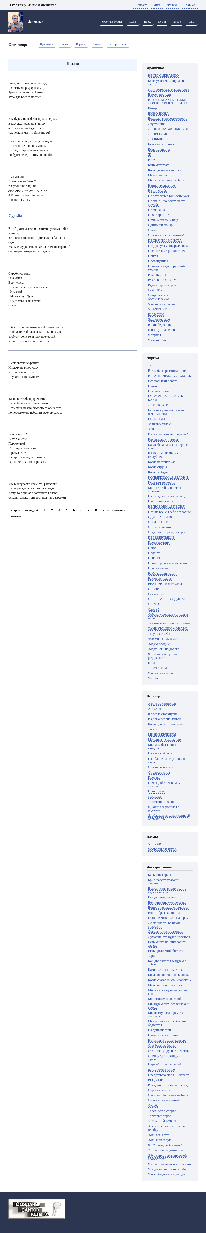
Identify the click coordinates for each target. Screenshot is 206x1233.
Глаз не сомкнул (159, 391)
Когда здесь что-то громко (167, 724)
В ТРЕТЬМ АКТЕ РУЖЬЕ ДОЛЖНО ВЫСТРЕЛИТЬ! (167, 101)
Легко (152, 729)
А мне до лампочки (162, 703)
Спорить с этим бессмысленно (159, 297)
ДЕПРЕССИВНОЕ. (162, 134)
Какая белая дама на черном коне (168, 446)
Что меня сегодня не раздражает (162, 656)
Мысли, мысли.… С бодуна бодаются (167, 1023)
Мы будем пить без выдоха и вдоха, (168, 1006)
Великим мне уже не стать (167, 902)
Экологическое (159, 319)
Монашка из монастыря (165, 739)
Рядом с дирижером (162, 285)
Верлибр (81, 44)
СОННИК (155, 290)
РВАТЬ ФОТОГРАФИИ (165, 584)
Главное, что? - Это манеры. (168, 918)
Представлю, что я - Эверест (168, 1075)
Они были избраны (162, 1045)
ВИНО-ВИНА (158, 113)
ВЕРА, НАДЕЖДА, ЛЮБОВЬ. (170, 376)
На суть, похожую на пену (166, 496)
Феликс (172, 5)
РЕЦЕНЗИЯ (157, 1080)
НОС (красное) (159, 215)
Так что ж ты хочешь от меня (169, 623)
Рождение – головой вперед (168, 1085)
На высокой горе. (160, 753)
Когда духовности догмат (166, 170)
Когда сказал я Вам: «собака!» (169, 980)
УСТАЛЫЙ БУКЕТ (162, 1121)
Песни (162, 21)
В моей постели (159, 94)
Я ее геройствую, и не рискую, (170, 1164)
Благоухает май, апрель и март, (166, 82)
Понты (153, 256)
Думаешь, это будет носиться (169, 937)
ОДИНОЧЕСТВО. (161, 517)
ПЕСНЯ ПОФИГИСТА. (165, 240)
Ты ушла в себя (159, 634)
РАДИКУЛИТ (158, 275)
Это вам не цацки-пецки (165, 1150)
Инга (157, 5)
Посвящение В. (159, 261)
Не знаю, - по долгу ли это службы (166, 202)
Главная (189, 5)
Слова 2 (153, 609)
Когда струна (157, 467)
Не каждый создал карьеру (167, 1040)
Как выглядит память (163, 439)
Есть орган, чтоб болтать (165, 951)
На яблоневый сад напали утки (166, 760)
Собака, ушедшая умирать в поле (168, 616)
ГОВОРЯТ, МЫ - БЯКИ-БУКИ (165, 398)
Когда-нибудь (158, 472)
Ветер (152, 108)
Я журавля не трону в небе (167, 1169)
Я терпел (154, 335)
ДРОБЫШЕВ (158, 139)
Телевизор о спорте (162, 1111)
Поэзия (133, 21)
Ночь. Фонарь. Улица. (163, 220)
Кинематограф (158, 165)
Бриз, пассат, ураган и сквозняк (163, 881)
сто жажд (155, 796)
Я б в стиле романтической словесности (167, 1157)
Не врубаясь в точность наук (168, 196)
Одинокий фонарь (161, 225)
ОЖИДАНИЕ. (158, 522)
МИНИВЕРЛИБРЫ (162, 734)
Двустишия (156, 124)
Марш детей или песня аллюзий (164, 489)
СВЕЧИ (153, 589)
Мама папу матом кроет (165, 985)
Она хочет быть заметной (166, 235)
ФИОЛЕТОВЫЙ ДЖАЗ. (165, 639)
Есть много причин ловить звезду (167, 943)
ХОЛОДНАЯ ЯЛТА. (162, 849)
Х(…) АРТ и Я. (158, 844)
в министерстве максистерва (168, 89)
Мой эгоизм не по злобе (165, 999)
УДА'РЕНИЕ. (158, 309)
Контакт (141, 5)
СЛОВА (154, 604)
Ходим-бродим (159, 644)
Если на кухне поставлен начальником (166, 412)
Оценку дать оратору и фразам (164, 1057)
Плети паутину (159, 542)
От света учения (159, 527)
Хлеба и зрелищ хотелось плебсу (166, 1128)
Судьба (15, 215)
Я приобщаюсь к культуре (166, 1174)
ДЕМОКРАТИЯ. (159, 405)
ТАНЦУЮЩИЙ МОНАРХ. (168, 628)
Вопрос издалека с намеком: (168, 907)
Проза (147, 21)
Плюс (152, 548)
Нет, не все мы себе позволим (169, 512)
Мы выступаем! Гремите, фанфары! (166, 1014)
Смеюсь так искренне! (164, 1100)
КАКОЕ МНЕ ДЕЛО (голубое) (163, 455)
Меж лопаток (157, 175)
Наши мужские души (163, 1035)
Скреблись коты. (160, 1090)
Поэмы (97, 44)
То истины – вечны (161, 802)
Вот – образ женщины (164, 913)
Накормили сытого (161, 501)
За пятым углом (159, 424)
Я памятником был (161, 673)
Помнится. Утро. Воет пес (166, 251)
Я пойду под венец (161, 330)
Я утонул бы (157, 340)
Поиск (191, 21)
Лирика (64, 44)
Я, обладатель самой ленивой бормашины (169, 817)
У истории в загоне (161, 304)
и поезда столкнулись (163, 714)
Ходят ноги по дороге (163, 649)
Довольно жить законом (165, 931)
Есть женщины (159, 149)
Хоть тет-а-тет (158, 1135)
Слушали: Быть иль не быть (168, 1095)
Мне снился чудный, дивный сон (168, 992)
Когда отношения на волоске (169, 975)
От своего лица (159, 772)
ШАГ (152, 663)
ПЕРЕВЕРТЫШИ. (161, 537)
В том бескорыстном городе (168, 371)
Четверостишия (117, 44)
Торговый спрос (159, 1116)
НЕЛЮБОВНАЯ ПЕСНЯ (166, 506)
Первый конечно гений (164, 1064)
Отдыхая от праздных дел (166, 532)
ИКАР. (153, 160)
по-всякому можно (161, 1069)
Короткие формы (112, 21)
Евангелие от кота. (161, 144)
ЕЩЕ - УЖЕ (157, 419)
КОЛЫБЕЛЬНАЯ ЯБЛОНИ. (168, 477)
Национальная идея (162, 185)
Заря (151, 956)
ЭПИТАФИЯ (157, 668)
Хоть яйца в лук (159, 1140)
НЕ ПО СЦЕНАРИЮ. (163, 75)
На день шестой (159, 1030)
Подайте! (154, 553)
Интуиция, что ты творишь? (168, 434)
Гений (152, 386)
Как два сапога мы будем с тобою (167, 962)
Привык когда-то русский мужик (166, 268)
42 (149, 365)
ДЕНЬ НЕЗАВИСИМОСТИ (168, 129)
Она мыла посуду (160, 767)
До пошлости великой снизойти (164, 924)
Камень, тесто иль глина (165, 970)
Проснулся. (156, 791)
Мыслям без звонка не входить (164, 746)
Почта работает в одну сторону (164, 784)
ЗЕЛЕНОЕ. (156, 429)
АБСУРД (154, 709)
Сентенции (156, 594)
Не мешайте (157, 210)
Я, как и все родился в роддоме (163, 808)
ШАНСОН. (156, 314)
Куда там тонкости (161, 482)
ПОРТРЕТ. (156, 558)
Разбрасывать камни (162, 573)
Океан (152, 230)
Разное (177, 21)
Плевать (154, 777)
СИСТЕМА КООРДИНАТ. (167, 599)
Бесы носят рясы (160, 875)
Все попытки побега (162, 381)
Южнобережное (159, 325)
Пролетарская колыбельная (167, 563)
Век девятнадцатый (162, 897)
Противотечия (158, 568)
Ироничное (47, 44)
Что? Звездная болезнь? (165, 1145)
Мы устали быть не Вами (166, 180)
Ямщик (153, 678)
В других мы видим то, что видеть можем (167, 890)
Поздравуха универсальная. (168, 246)
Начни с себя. (157, 190)
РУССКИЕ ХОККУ (162, 280)
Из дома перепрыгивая (164, 719)
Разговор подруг (160, 578)
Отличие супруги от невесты (169, 1051)
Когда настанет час (161, 462)
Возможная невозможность (167, 118)
